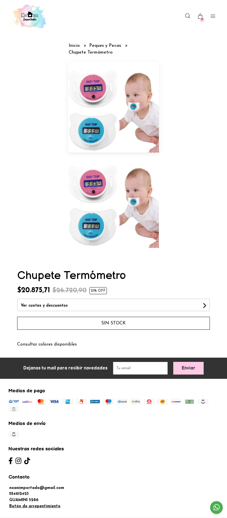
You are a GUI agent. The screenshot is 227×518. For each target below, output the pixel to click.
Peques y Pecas (105, 45)
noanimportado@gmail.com (36, 488)
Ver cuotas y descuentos (44, 306)
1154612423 (19, 494)
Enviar (188, 368)
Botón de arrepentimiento (34, 506)
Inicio (75, 45)
